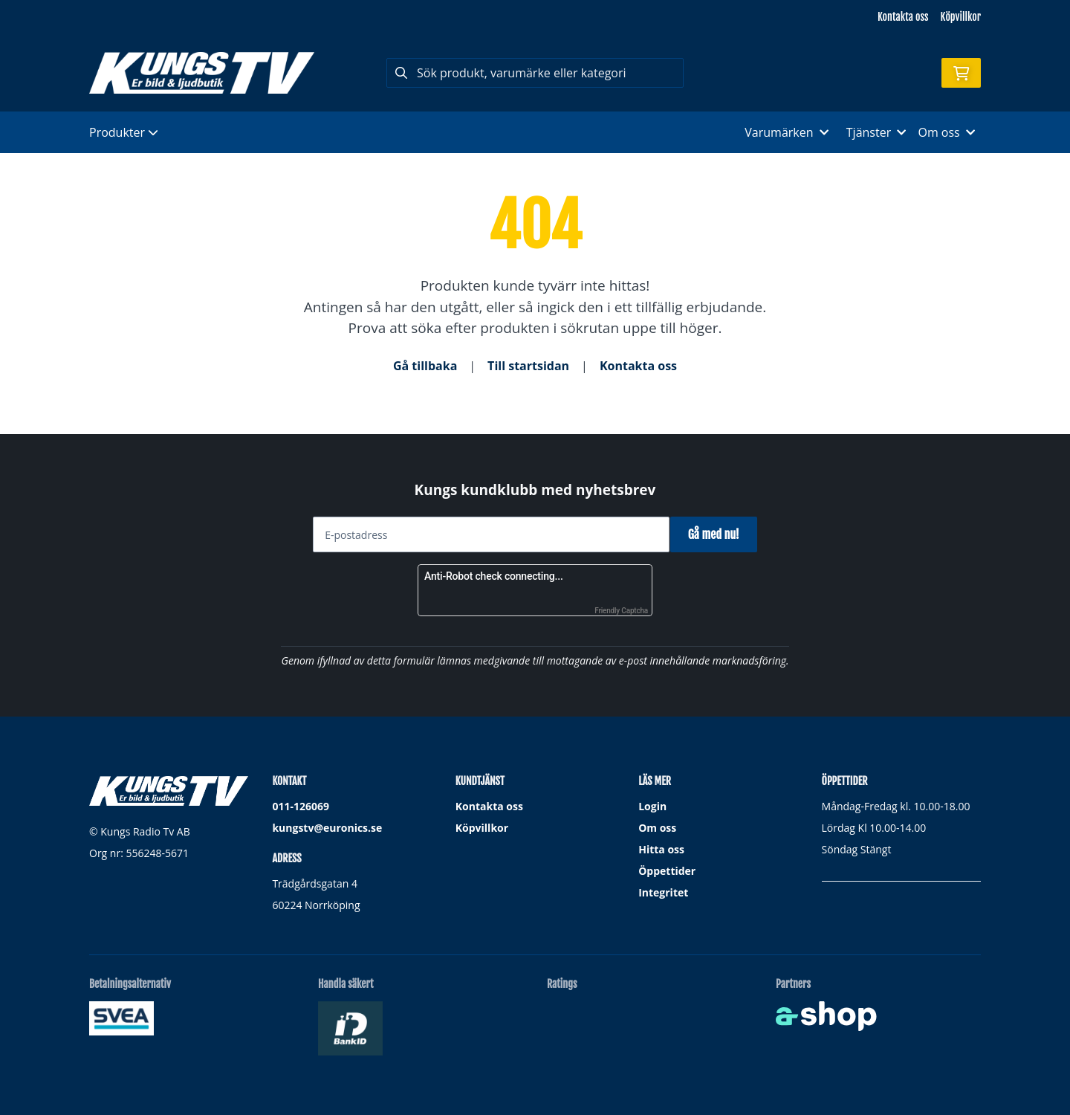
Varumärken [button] (786, 132)
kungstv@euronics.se (327, 828)
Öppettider (667, 871)
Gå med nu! (719, 534)
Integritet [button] (663, 892)
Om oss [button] (946, 132)
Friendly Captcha (621, 611)
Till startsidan (528, 366)
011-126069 (300, 806)
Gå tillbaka (425, 366)
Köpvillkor (961, 16)
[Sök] (535, 73)
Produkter (123, 132)
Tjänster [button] (876, 132)
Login (652, 806)
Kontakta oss (903, 16)
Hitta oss (661, 849)
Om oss (657, 828)
